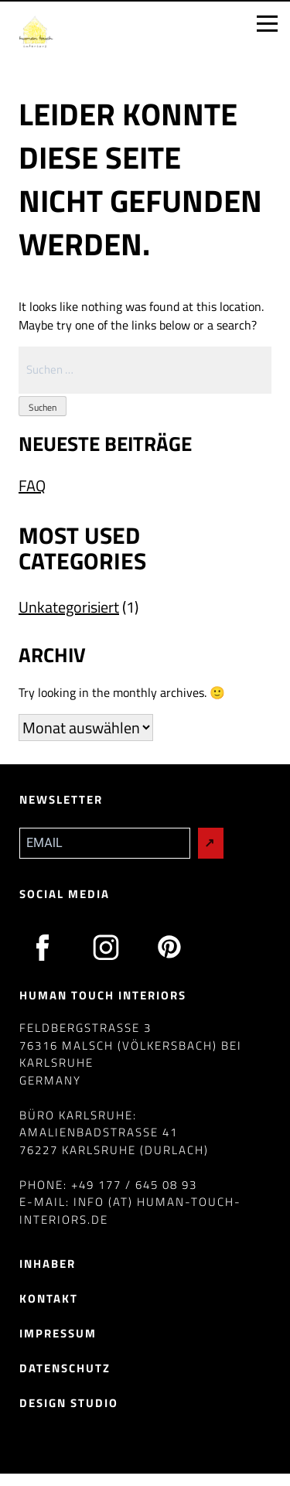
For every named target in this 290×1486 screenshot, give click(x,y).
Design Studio (68, 1403)
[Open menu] (266, 24)
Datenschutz (65, 1368)
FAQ (32, 485)
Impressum (58, 1333)
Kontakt (48, 1298)
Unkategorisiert (69, 607)
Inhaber (47, 1263)
